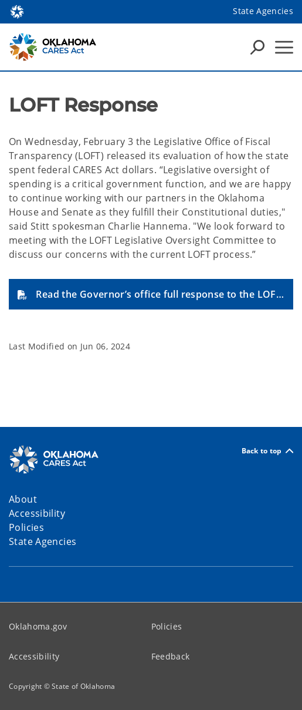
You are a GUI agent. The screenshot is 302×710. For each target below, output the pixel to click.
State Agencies (263, 10)
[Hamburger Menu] (284, 47)
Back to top (267, 451)
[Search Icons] (257, 47)
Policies (166, 626)
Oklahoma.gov (38, 626)
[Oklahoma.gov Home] (17, 10)
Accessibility (34, 656)
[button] (151, 294)
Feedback (170, 656)
